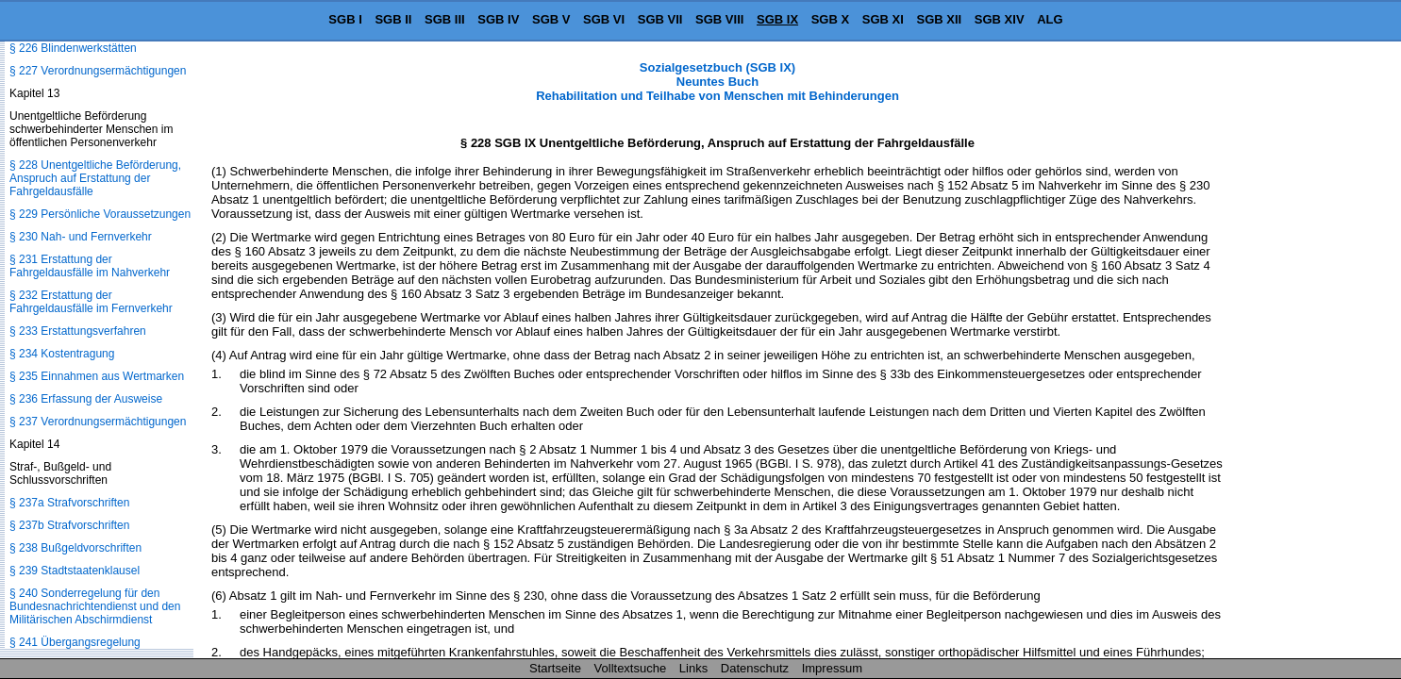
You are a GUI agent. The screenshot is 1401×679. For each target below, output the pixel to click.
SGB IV (498, 19)
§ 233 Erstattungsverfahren (77, 331)
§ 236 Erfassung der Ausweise (85, 399)
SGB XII (939, 19)
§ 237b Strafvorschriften (69, 525)
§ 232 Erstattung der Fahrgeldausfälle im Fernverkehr (91, 302)
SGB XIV (1000, 19)
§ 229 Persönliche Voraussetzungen (100, 214)
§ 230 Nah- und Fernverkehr (80, 236)
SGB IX (777, 19)
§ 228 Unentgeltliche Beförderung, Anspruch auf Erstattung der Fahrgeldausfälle (95, 178)
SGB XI (883, 19)
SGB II (393, 19)
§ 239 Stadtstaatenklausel (74, 570)
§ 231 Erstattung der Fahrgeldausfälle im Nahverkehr (89, 266)
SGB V (551, 19)
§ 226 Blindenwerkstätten (73, 48)
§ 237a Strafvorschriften (69, 502)
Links (693, 668)
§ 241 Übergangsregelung (75, 642)
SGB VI (604, 19)
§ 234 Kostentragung (61, 353)
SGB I (344, 19)
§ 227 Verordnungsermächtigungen (97, 70)
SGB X (830, 19)
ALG (1049, 19)
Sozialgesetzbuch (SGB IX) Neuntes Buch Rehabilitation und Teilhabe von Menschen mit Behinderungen (717, 81)
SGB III (445, 19)
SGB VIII (719, 19)
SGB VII (660, 19)
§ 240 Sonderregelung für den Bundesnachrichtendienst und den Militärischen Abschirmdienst (94, 606)
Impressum (832, 668)
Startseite (555, 668)
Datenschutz (755, 668)
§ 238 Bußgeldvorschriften (75, 548)
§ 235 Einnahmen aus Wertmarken (96, 376)
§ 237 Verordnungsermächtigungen (97, 421)
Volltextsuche (630, 668)
